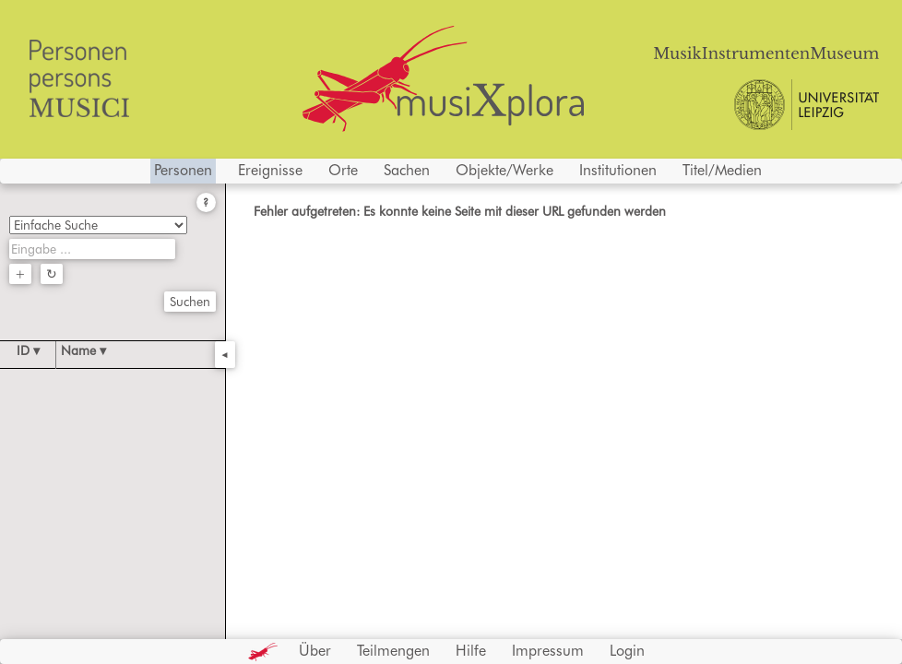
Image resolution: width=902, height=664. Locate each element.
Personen (183, 170)
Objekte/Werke (504, 170)
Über (315, 650)
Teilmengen (393, 650)
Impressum (548, 650)
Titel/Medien (722, 170)
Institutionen (618, 170)
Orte (343, 170)
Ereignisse (270, 170)
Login (627, 650)
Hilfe (471, 650)
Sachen (407, 170)
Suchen (190, 301)
